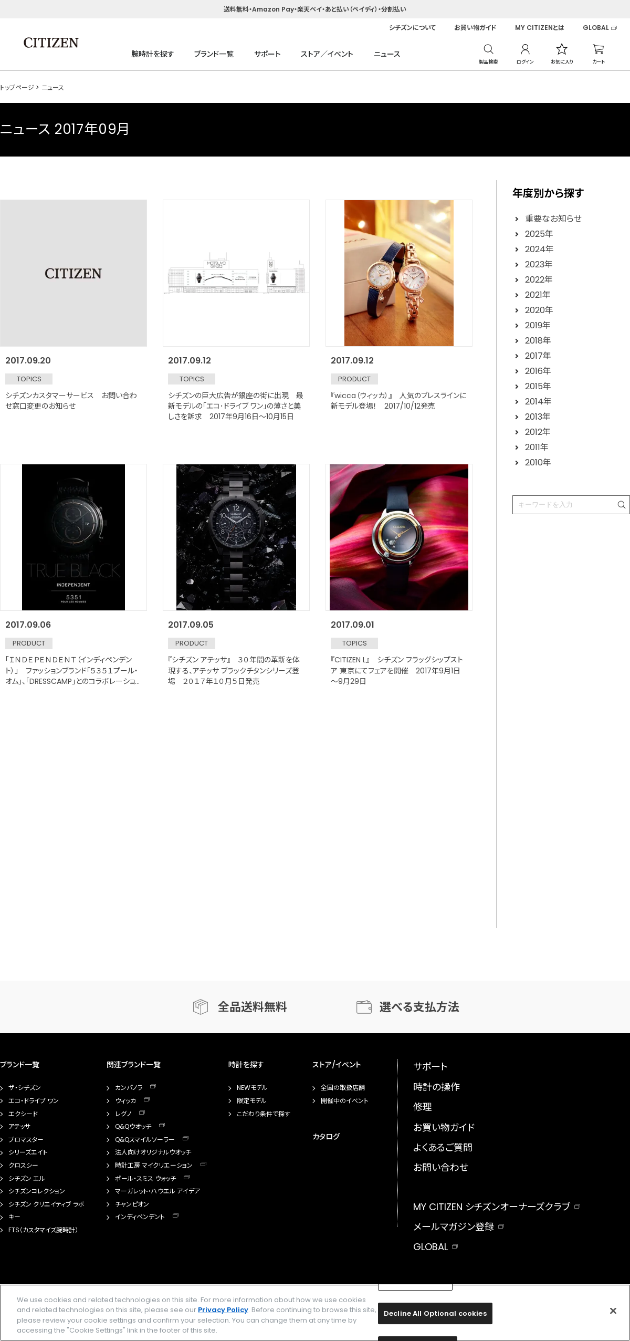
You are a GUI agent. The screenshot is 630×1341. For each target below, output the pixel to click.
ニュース (387, 54)
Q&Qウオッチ (133, 1126)
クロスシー (23, 1165)
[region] (315, 1312)
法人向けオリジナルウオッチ (153, 1152)
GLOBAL (596, 28)
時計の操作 (436, 1087)
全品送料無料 (252, 1007)
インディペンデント (140, 1217)
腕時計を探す (152, 54)
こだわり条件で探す (263, 1114)
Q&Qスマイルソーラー (145, 1140)
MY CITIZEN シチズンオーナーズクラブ (491, 1207)
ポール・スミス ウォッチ (145, 1178)
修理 (422, 1107)
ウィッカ (125, 1101)
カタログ (326, 1136)
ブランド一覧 (214, 54)
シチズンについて (412, 28)
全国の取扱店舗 (343, 1088)
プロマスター (26, 1140)
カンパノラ (128, 1088)
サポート (267, 54)
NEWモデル (252, 1088)
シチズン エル (26, 1178)
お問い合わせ (440, 1167)
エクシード (23, 1114)
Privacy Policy (223, 1310)
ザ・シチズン (24, 1088)
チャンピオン (132, 1204)
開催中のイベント (345, 1101)
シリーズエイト (28, 1152)
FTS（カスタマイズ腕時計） (43, 1230)
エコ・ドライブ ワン (33, 1101)
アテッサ (19, 1126)
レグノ (123, 1114)
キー (14, 1217)
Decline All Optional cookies (435, 1313)
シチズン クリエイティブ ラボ (46, 1204)
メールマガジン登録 (453, 1227)
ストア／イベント (327, 54)
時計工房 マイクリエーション (154, 1165)
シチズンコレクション (36, 1191)
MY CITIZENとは (539, 28)
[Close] (613, 1310)
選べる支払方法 (419, 1007)
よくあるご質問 (442, 1147)
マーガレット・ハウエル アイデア (157, 1191)
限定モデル (252, 1101)
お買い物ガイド (475, 28)
